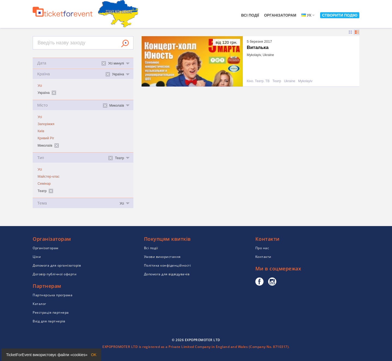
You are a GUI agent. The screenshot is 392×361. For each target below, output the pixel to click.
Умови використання (162, 256)
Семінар (44, 184)
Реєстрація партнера (51, 312)
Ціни (37, 256)
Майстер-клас (49, 176)
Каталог (39, 303)
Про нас (262, 248)
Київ (41, 131)
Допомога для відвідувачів (167, 274)
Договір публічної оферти (54, 274)
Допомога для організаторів (57, 265)
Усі (40, 86)
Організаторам (280, 15)
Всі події (250, 15)
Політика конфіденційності (167, 265)
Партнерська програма (52, 295)
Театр (276, 81)
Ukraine (289, 81)
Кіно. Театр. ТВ (258, 81)
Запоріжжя (46, 124)
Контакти (263, 256)
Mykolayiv (305, 81)
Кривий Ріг (46, 138)
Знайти (125, 43)
